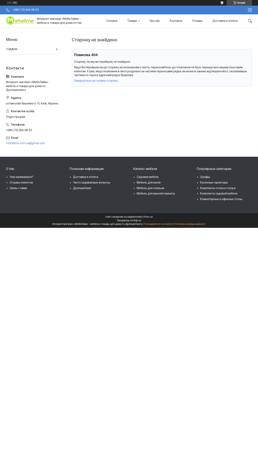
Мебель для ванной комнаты (156, 193)
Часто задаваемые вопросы (91, 182)
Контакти (176, 20)
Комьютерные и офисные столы (221, 199)
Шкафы (205, 176)
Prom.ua (148, 216)
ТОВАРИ (11, 49)
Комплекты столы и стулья (217, 188)
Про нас (155, 20)
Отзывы (197, 20)
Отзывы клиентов (21, 182)
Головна (112, 20)
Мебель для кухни (149, 182)
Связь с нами (18, 188)
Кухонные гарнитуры (214, 182)
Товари (132, 20)
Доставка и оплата (225, 20)
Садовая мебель (148, 176)
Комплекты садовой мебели (218, 193)
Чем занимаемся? (21, 176)
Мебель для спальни (150, 188)
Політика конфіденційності (190, 224)
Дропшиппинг (82, 188)
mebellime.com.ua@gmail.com (25, 143)
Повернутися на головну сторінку (96, 80)
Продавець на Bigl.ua (129, 220)
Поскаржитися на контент (158, 224)
